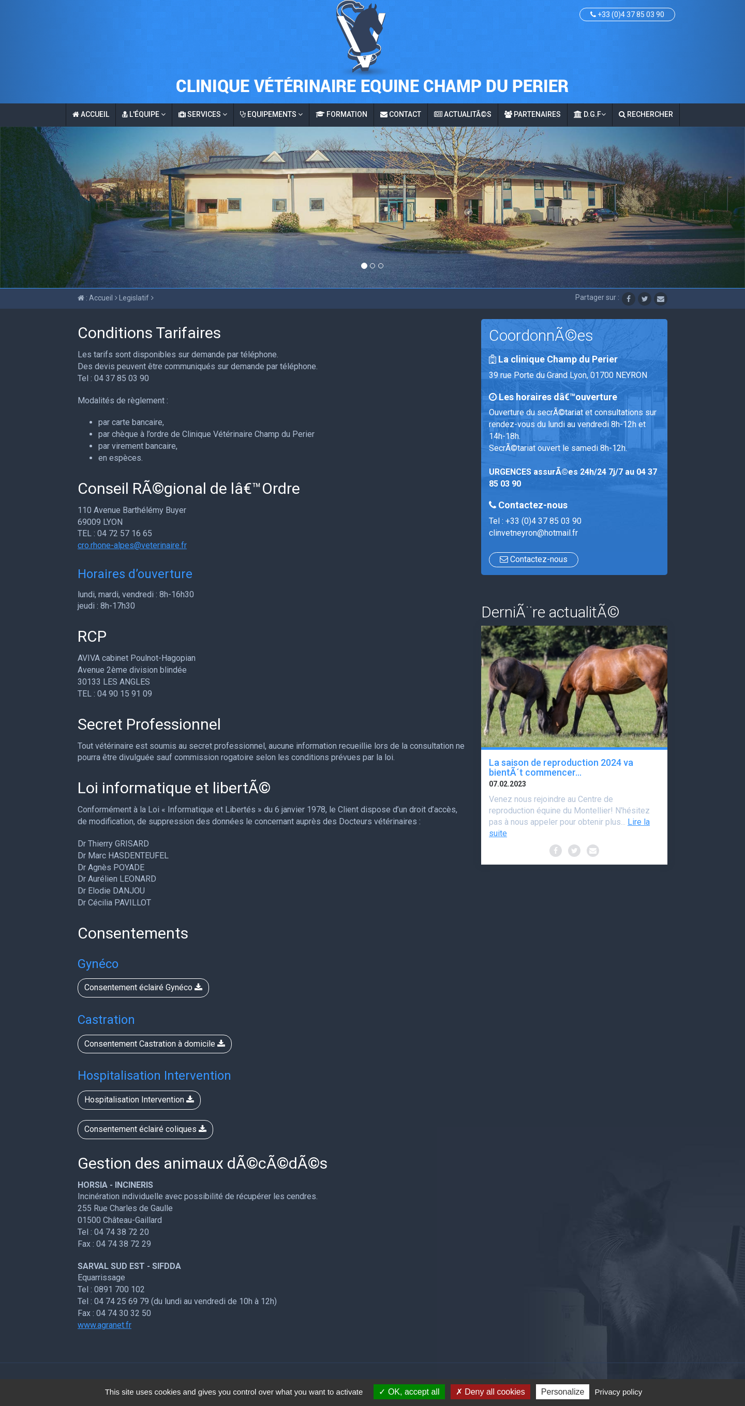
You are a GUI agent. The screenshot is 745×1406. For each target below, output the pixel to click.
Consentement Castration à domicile (154, 1044)
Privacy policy (619, 1391)
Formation (341, 114)
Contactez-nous (534, 559)
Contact (400, 114)
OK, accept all (409, 1391)
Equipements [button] (271, 114)
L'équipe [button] (144, 114)
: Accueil (95, 298)
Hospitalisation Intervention (139, 1100)
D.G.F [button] (590, 114)
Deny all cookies (490, 1391)
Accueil (90, 114)
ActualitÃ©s (462, 114)
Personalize (563, 1391)
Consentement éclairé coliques (145, 1129)
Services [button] (202, 114)
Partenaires (532, 114)
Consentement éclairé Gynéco (143, 987)
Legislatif (132, 298)
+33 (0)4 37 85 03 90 (627, 14)
